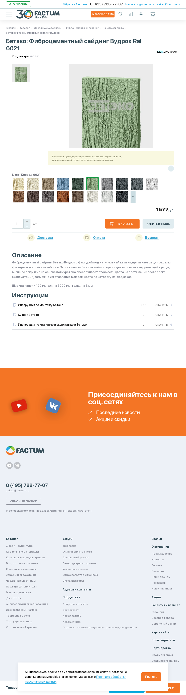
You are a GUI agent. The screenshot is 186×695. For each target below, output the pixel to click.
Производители (163, 640)
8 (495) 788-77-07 (106, 4)
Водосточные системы (22, 563)
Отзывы (157, 565)
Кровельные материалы (22, 551)
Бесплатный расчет (76, 557)
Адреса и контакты (77, 589)
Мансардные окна (18, 592)
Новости (158, 559)
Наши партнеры (162, 588)
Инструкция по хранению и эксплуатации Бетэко (52, 324)
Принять (151, 677)
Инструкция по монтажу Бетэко (40, 305)
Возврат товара (163, 617)
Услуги (67, 539)
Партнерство (161, 648)
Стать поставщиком (165, 660)
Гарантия (158, 612)
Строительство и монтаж (80, 574)
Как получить (72, 621)
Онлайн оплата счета (77, 551)
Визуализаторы (73, 580)
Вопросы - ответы (75, 604)
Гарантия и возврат (166, 605)
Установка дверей (75, 569)
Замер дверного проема (79, 563)
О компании (160, 546)
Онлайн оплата (18, 4)
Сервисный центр (164, 623)
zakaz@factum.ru (168, 4)
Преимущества (162, 553)
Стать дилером (162, 654)
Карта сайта (161, 632)
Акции (156, 597)
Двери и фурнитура (19, 545)
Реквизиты (159, 582)
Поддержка (71, 597)
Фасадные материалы (21, 569)
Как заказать (71, 610)
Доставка (69, 545)
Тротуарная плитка (19, 621)
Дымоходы (13, 598)
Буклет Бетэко (28, 315)
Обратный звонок (75, 4)
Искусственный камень (21, 609)
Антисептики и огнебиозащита (27, 604)
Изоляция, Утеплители (21, 586)
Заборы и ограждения (21, 574)
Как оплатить (72, 615)
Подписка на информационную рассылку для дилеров (100, 627)
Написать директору (139, 4)
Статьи (157, 539)
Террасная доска (18, 615)
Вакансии (158, 571)
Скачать (161, 305)
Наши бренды (161, 576)
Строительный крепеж (21, 627)
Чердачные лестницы (21, 580)
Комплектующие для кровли (25, 557)
